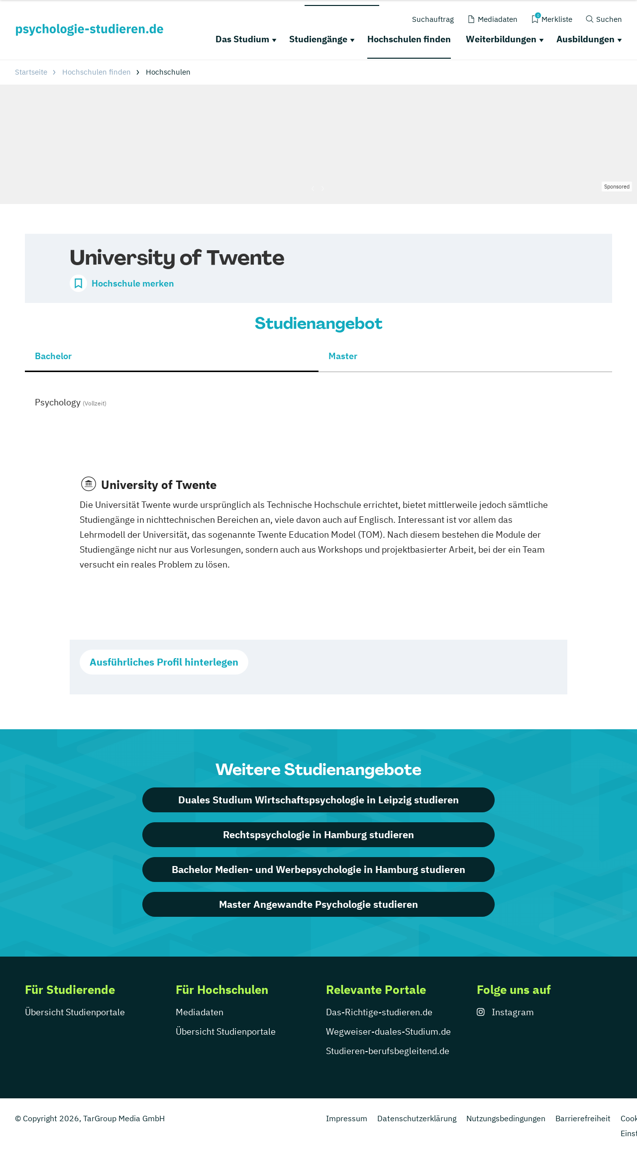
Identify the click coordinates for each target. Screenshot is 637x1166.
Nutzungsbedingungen (505, 1118)
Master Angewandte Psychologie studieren (318, 904)
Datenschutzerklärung (416, 1118)
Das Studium (242, 39)
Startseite (31, 72)
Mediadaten (199, 1012)
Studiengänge (318, 39)
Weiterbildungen (501, 39)
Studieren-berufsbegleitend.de (387, 1051)
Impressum (346, 1118)
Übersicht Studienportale (75, 1012)
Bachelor (53, 356)
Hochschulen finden (409, 39)
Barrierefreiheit (583, 1118)
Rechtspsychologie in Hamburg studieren (318, 834)
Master (342, 356)
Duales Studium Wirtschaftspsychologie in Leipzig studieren (318, 799)
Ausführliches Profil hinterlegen (164, 662)
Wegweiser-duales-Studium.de (388, 1031)
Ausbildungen (585, 39)
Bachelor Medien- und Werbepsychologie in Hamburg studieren (318, 869)
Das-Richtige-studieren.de (379, 1012)
